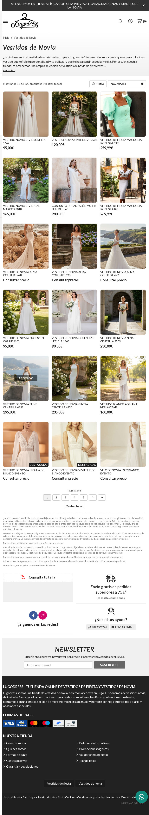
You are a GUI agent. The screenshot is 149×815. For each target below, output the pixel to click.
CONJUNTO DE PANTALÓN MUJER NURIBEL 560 (74, 207)
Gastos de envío (16, 760)
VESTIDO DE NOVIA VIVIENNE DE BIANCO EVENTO (73, 471)
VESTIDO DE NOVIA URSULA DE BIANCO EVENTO (23, 471)
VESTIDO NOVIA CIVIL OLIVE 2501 (74, 139)
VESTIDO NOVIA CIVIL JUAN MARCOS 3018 (21, 207)
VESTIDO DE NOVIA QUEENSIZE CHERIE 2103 (24, 339)
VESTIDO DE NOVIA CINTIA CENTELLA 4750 (70, 405)
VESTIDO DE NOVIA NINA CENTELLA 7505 (117, 339)
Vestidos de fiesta (59, 783)
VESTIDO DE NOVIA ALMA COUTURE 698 (20, 273)
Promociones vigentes (94, 749)
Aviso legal (29, 797)
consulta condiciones (111, 597)
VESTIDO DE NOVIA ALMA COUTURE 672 (117, 273)
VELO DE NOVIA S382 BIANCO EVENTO (119, 471)
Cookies (70, 797)
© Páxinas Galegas (133, 803)
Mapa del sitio (12, 797)
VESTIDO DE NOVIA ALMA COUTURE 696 (69, 273)
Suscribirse (109, 665)
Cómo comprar (16, 743)
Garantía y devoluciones (22, 766)
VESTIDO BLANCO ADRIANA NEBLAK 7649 (118, 405)
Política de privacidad (50, 797)
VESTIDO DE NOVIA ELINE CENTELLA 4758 (20, 405)
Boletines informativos (94, 743)
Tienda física (87, 760)
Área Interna (134, 797)
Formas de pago (16, 754)
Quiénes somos (16, 749)
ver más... (9, 70)
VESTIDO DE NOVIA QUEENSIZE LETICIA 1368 (73, 339)
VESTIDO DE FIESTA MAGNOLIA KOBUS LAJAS (121, 207)
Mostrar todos (52, 83)
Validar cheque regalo (93, 754)
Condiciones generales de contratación (101, 797)
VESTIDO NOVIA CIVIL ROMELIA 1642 (24, 141)
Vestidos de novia (90, 783)
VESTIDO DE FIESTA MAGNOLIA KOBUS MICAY (121, 141)
